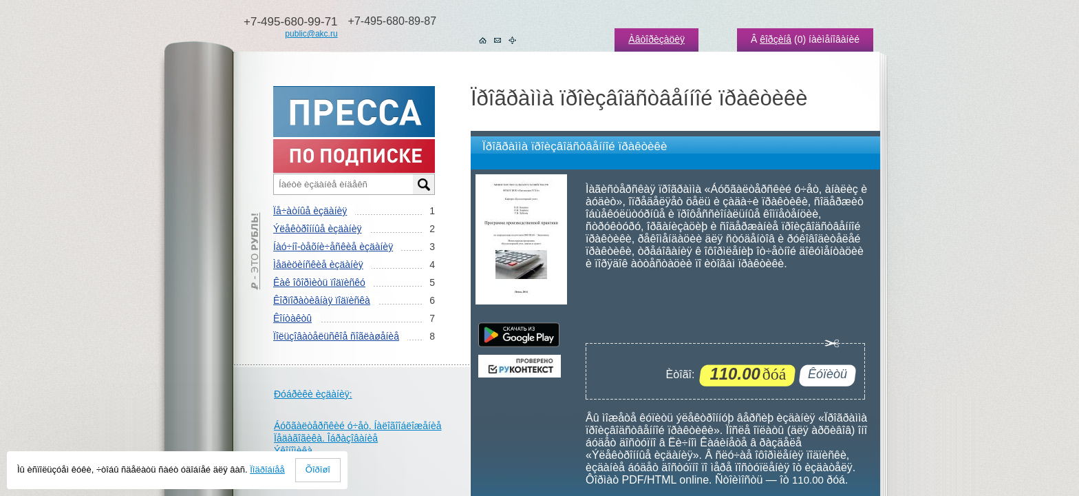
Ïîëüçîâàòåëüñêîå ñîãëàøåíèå (336, 336)
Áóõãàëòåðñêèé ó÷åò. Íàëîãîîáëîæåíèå (358, 425)
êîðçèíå (775, 39)
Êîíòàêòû (292, 318)
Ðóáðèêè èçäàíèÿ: (313, 394)
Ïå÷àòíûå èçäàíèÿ (310, 210)
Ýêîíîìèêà (293, 450)
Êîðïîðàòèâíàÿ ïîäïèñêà (321, 300)
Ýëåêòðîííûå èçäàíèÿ (317, 228)
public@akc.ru (311, 34)
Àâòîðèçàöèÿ (656, 39)
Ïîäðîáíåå (267, 469)
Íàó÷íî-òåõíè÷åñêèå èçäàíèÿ (333, 246)
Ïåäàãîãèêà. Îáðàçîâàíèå (326, 438)
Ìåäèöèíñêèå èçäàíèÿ (318, 264)
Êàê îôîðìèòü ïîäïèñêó (319, 282)
